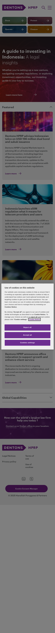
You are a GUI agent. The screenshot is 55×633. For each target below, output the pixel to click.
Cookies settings (27, 342)
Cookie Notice (34, 319)
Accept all (27, 335)
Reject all (27, 327)
